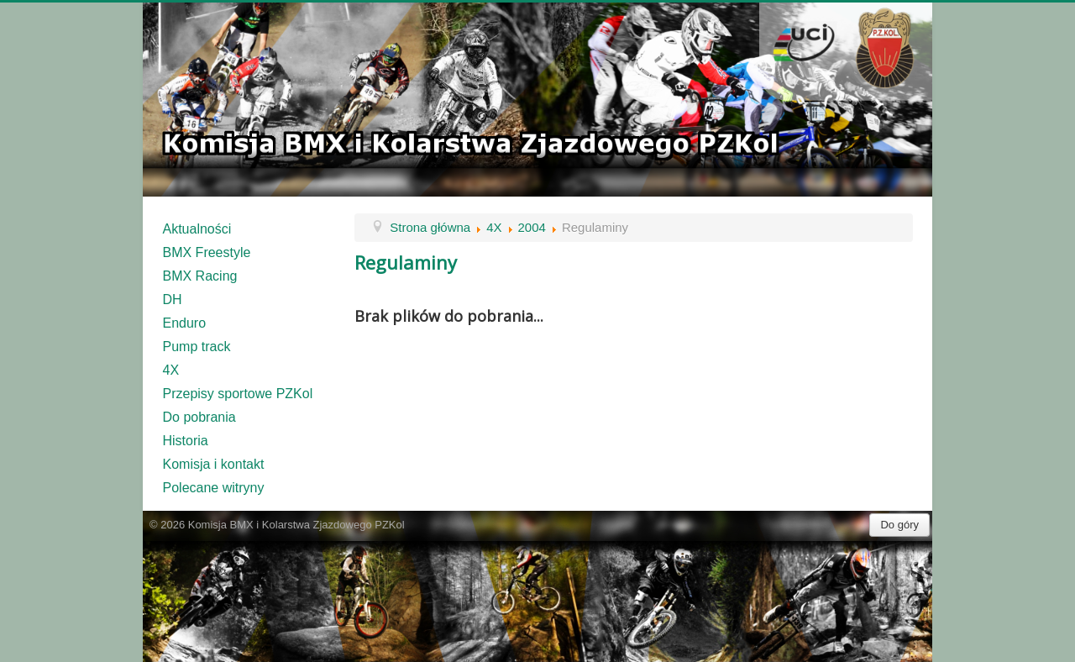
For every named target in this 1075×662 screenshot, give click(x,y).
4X (171, 370)
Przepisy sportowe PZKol (238, 393)
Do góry (899, 524)
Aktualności (197, 229)
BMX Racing (200, 276)
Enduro (185, 323)
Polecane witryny (214, 488)
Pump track (197, 346)
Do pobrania (199, 417)
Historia (185, 440)
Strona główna (430, 227)
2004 (532, 227)
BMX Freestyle (207, 252)
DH (172, 299)
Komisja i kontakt (214, 464)
